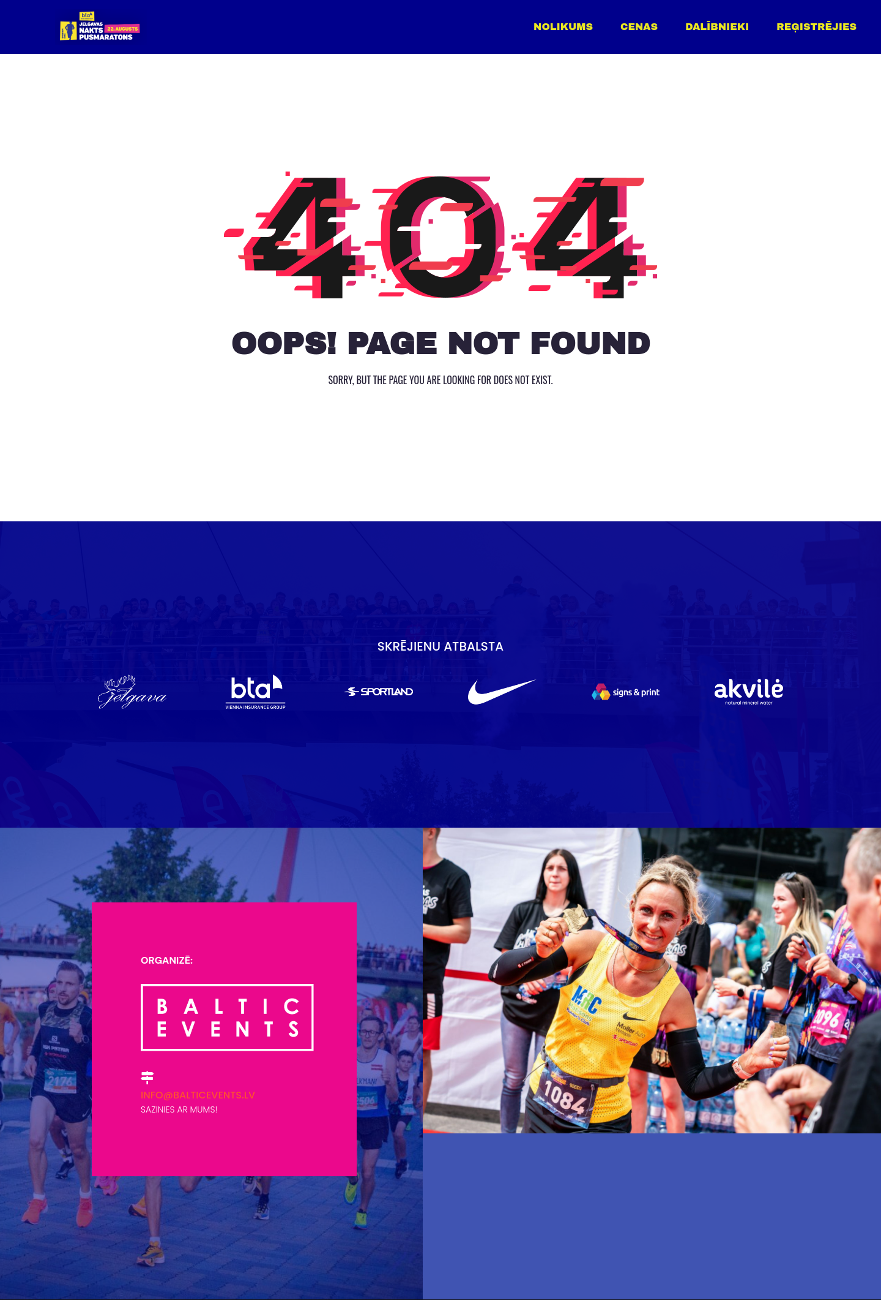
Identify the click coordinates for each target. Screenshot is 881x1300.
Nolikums (563, 26)
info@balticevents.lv (198, 1095)
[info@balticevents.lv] (147, 1077)
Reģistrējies (816, 26)
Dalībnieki (717, 26)
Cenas (639, 26)
